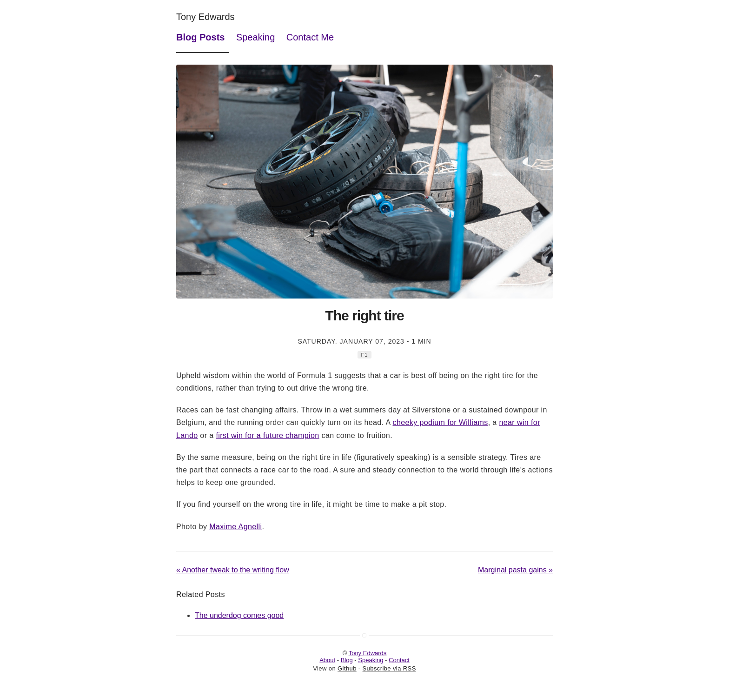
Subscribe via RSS (389, 668)
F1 (364, 355)
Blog (347, 660)
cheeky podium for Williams (440, 422)
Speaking (255, 37)
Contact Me (310, 37)
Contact (399, 660)
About (327, 660)
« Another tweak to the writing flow (232, 570)
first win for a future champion (267, 435)
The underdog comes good (239, 615)
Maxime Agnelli (235, 527)
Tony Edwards (205, 17)
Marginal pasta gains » (515, 570)
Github (347, 668)
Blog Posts (200, 37)
